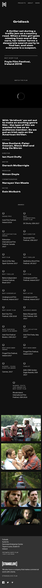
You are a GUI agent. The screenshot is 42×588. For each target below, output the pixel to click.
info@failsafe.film (10, 552)
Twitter (8, 582)
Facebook (3, 582)
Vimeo (12, 582)
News (37, 3)
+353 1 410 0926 (8, 554)
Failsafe (4, 4)
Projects (22, 3)
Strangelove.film (9, 576)
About (30, 3)
